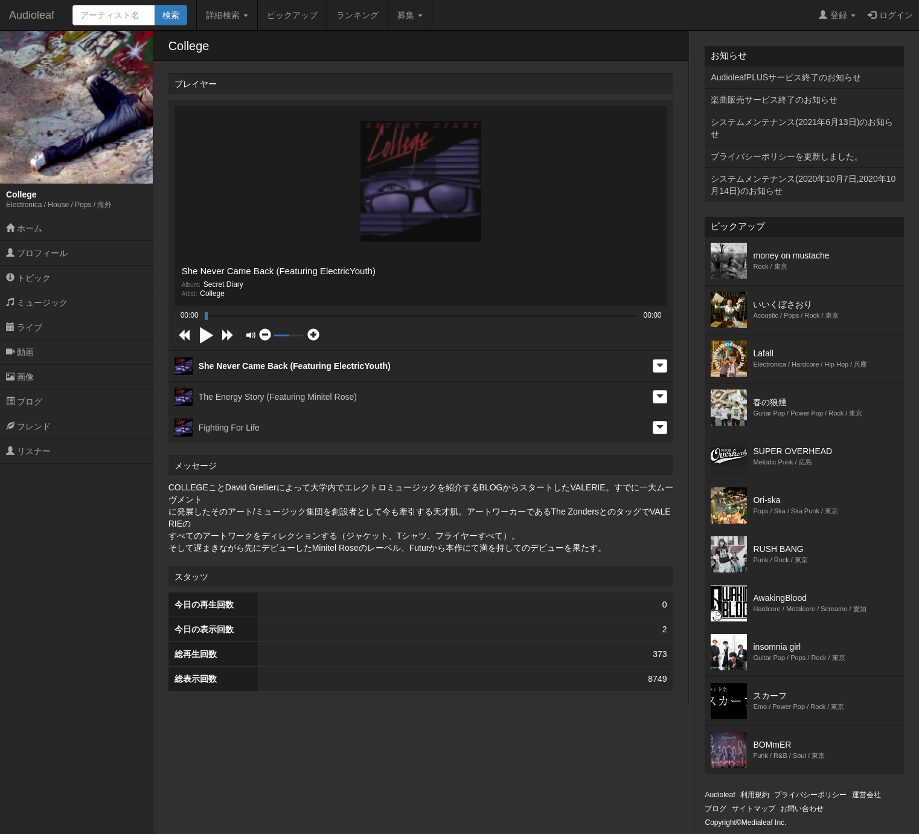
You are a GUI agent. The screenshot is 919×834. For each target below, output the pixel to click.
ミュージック (37, 302)
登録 (837, 15)
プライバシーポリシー (810, 795)
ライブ (24, 327)
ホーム (24, 228)
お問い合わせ (802, 808)
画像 (20, 377)
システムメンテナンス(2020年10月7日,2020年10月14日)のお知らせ (803, 185)
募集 (410, 15)
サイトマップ (753, 808)
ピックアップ (292, 15)
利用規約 (754, 795)
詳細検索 (227, 15)
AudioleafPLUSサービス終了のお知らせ (786, 77)
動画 (20, 352)
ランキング (357, 15)
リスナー (28, 451)
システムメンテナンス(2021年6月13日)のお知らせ (802, 128)
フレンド (28, 426)
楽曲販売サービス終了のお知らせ (774, 99)
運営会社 (866, 795)
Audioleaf (31, 15)
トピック (28, 278)
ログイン (890, 15)
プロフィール (37, 253)
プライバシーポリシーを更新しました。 (787, 156)
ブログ (24, 401)
